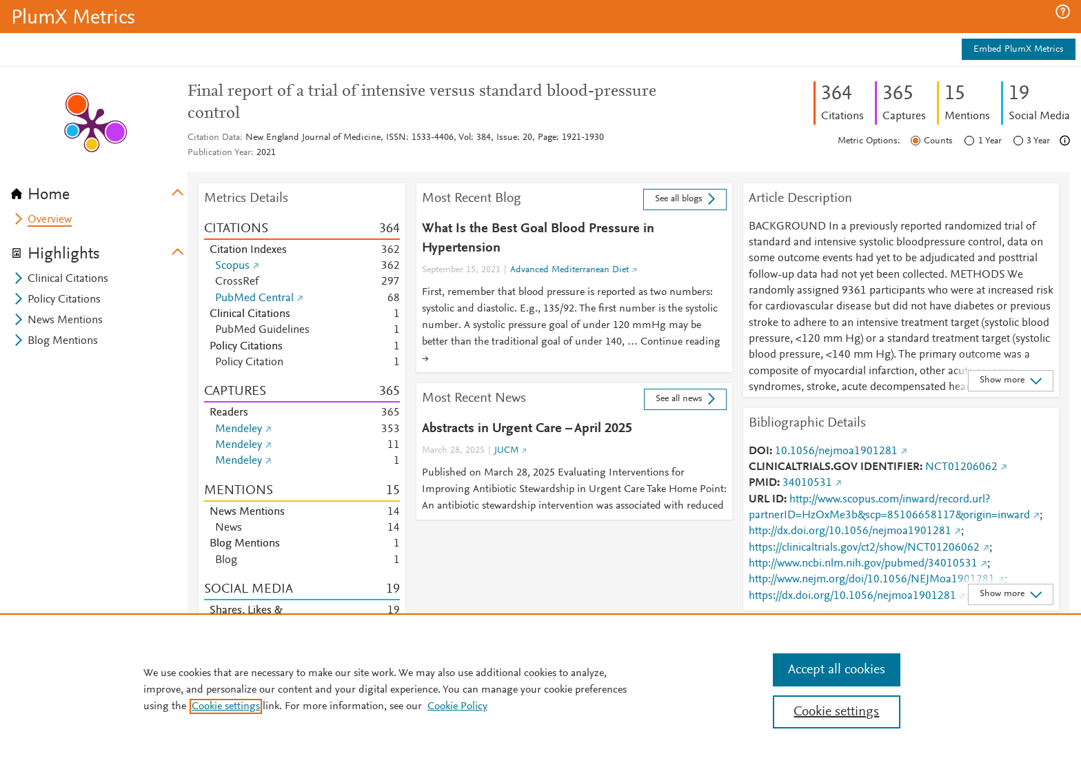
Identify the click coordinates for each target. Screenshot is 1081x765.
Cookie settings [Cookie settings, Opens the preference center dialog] (836, 712)
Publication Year (219, 153)
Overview (50, 219)
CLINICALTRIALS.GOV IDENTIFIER (834, 467)
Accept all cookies (836, 670)
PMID (763, 483)
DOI (759, 451)
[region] (540, 689)
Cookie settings (226, 706)
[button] (1062, 11)
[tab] (99, 190)
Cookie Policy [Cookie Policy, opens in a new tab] (457, 706)
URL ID (766, 499)
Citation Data (214, 138)
